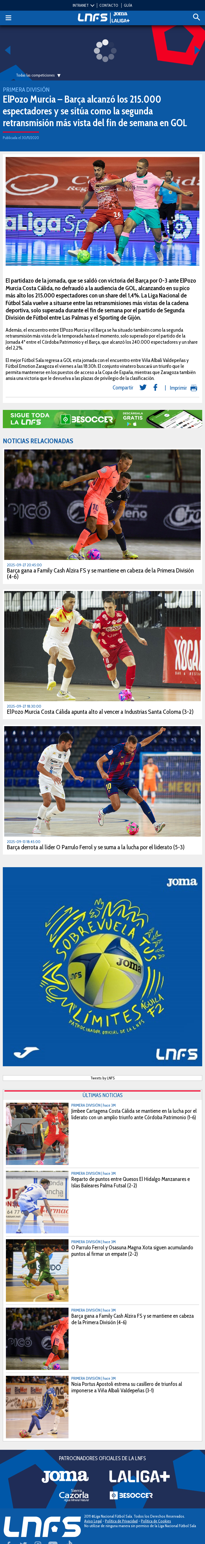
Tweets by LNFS (102, 1078)
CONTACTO (108, 5)
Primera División (26, 89)
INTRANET (81, 5)
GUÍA (128, 5)
